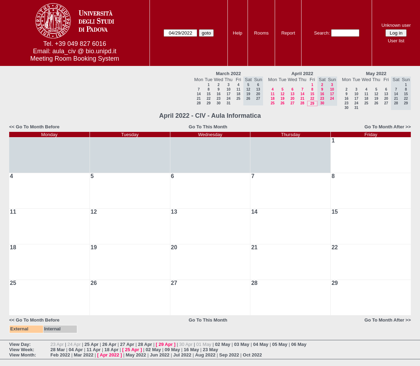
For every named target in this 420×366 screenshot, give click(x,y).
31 (228, 103)
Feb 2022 (60, 355)
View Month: (22, 355)
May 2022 (376, 73)
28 (199, 103)
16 (218, 94)
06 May (298, 344)
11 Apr (93, 349)
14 (199, 94)
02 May (222, 344)
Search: (322, 33)
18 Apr (111, 349)
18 (238, 94)
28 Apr (145, 344)
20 (292, 98)
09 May (172, 349)
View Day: (20, 344)
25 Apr (91, 344)
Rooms (261, 33)
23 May (210, 349)
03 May (241, 344)
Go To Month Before (38, 126)
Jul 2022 (182, 355)
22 (209, 98)
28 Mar (57, 349)
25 (238, 98)
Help (237, 33)
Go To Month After (384, 126)
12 (282, 94)
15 (209, 94)
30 (218, 103)
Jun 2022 (160, 355)
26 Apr (109, 344)
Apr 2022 (109, 355)
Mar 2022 (83, 355)
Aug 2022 (205, 355)
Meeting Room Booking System (74, 58)
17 (228, 94)
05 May (279, 344)
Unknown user (396, 25)
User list (396, 40)
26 (282, 103)
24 (228, 98)
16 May (191, 349)
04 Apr (76, 349)
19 (282, 98)
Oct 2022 (252, 355)
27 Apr (127, 344)
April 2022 (302, 73)
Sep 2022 (229, 355)
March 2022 (228, 73)
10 (228, 89)
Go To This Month (208, 126)
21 (199, 98)
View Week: (21, 349)
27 (292, 103)
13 (292, 94)
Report (288, 33)
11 (238, 89)
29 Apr (166, 344)
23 (218, 98)
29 (209, 103)
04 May (260, 344)
